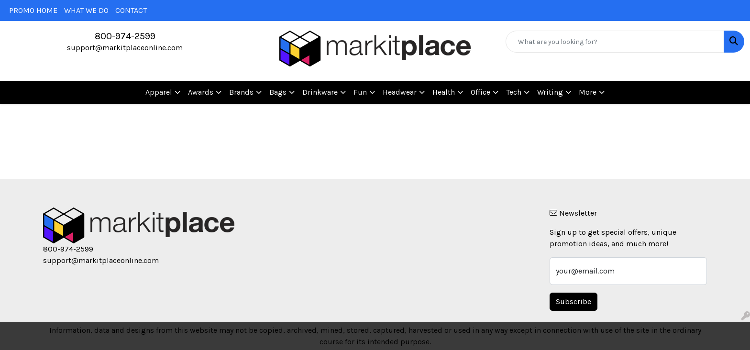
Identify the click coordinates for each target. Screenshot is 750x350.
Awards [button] (200, 92)
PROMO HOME (33, 10)
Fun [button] (360, 92)
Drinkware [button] (320, 92)
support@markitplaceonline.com (125, 47)
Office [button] (480, 92)
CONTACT (131, 10)
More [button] (587, 92)
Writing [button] (550, 92)
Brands (241, 92)
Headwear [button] (400, 92)
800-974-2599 (125, 36)
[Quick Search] (615, 42)
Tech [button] (513, 92)
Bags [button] (278, 92)
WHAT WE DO (86, 10)
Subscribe (573, 301)
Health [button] (443, 92)
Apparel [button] (158, 92)
